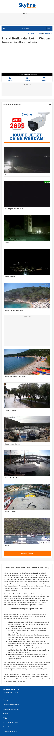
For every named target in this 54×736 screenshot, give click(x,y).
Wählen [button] (27, 79)
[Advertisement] (26, 19)
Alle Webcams (27, 553)
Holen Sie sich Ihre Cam (11, 705)
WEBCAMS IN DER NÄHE (27, 105)
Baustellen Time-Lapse (11, 709)
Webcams (26, 29)
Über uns (6, 700)
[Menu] (48, 28)
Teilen (44, 79)
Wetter (10, 79)
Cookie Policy (7, 727)
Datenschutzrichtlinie (10, 731)
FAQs (5, 718)
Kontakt (5, 713)
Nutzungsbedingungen (10, 722)
